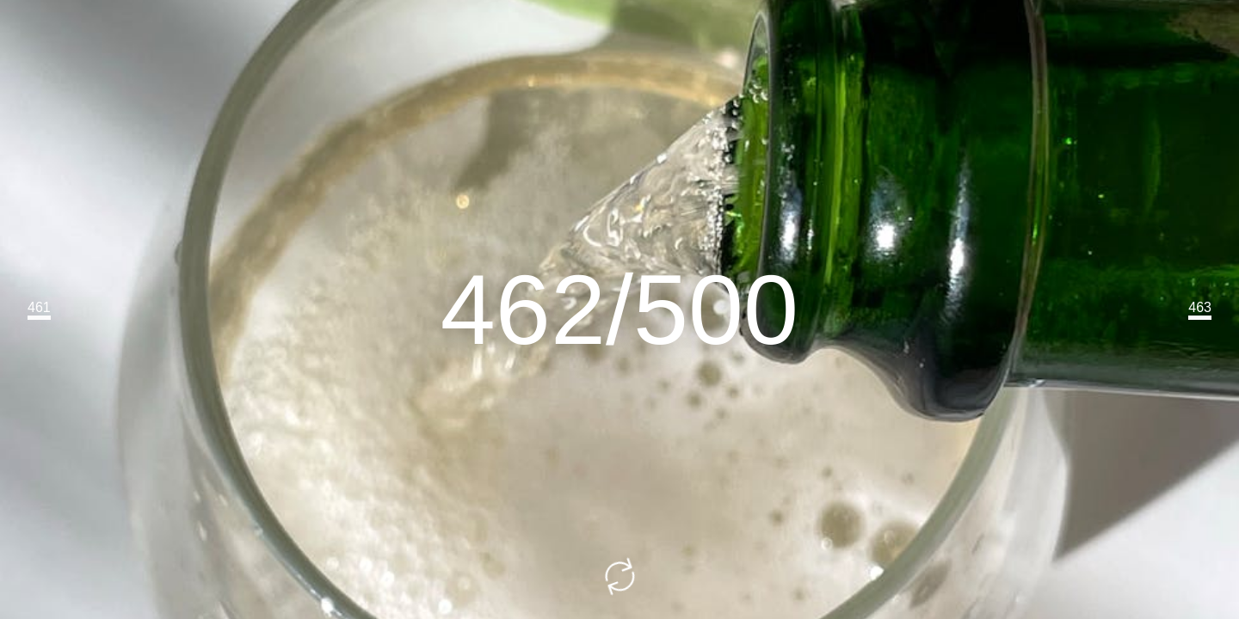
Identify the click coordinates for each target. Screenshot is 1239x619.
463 (1199, 307)
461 (39, 307)
